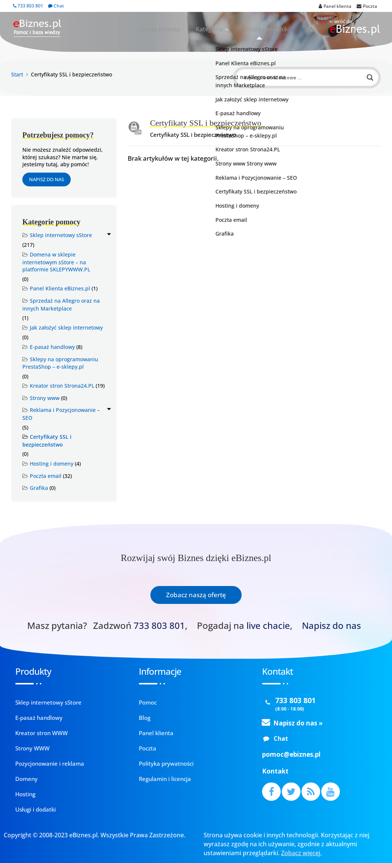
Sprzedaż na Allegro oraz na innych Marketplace (61, 304)
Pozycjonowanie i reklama (49, 763)
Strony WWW (32, 748)
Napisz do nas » (298, 723)
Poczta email (45, 475)
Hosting (25, 794)
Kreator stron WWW (41, 733)
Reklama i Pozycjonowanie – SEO (61, 413)
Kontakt (275, 771)
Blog (315, 29)
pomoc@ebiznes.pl (291, 754)
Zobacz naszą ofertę (196, 594)
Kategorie (227, 29)
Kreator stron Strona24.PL (62, 385)
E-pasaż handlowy (52, 346)
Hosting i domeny (51, 463)
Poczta (147, 748)
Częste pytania (184, 29)
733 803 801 (28, 6)
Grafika (39, 487)
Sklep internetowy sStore (61, 235)
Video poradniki (276, 29)
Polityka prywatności (166, 763)
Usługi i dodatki (35, 809)
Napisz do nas (46, 179)
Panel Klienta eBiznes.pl (60, 288)
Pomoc (148, 702)
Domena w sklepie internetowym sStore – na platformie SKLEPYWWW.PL (56, 262)
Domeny (26, 778)
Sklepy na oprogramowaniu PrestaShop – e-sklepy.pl (60, 363)
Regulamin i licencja (165, 778)
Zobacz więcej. (301, 853)
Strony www (45, 397)
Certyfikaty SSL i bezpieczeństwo (46, 440)
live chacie (268, 625)
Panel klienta (156, 733)
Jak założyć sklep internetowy (66, 327)
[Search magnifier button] (370, 77)
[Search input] (303, 77)
